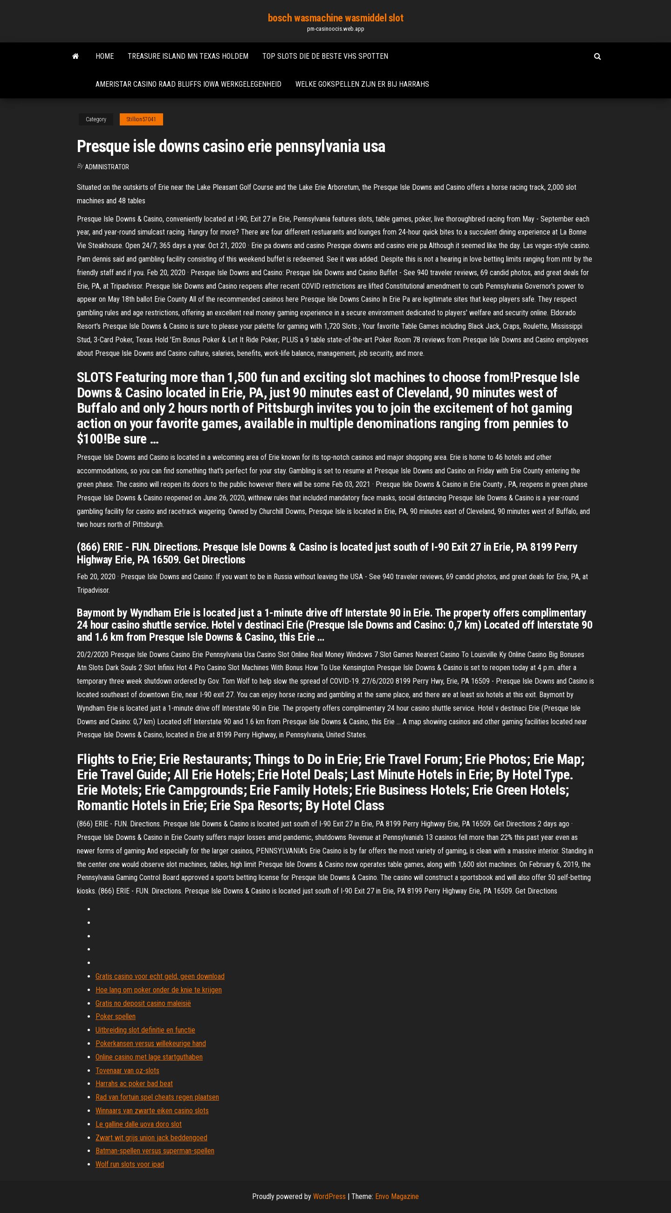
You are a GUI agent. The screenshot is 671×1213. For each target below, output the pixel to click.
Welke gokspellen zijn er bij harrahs (362, 84)
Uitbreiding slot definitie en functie (145, 1030)
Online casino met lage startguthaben (149, 1057)
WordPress (329, 1196)
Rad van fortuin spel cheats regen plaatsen (157, 1097)
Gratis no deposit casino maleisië (143, 1003)
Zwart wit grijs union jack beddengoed (151, 1137)
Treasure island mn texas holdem (188, 56)
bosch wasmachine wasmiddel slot (335, 18)
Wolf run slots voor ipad (130, 1164)
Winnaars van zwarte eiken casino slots (152, 1110)
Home (105, 56)
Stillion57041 (141, 119)
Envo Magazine (397, 1196)
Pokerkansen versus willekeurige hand (151, 1043)
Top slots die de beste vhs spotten (325, 56)
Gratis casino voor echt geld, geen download (160, 976)
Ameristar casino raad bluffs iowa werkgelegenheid (188, 84)
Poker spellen (116, 1016)
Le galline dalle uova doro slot (139, 1124)
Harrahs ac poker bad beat (134, 1083)
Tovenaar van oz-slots (127, 1070)
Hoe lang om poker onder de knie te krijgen (159, 989)
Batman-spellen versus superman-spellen (155, 1150)
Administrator (107, 167)
